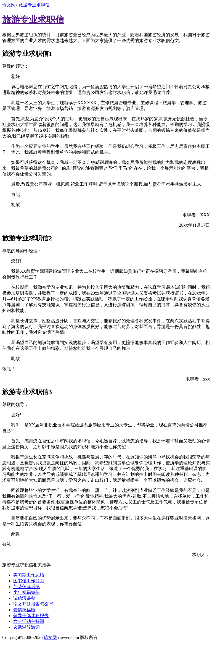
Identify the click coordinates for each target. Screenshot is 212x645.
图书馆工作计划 (28, 580)
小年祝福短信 (26, 592)
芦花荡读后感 (26, 586)
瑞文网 (8, 4)
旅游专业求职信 (34, 4)
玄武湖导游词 (26, 627)
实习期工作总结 (28, 575)
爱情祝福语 (24, 609)
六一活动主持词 (28, 621)
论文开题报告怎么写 (33, 604)
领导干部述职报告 (31, 615)
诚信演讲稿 (24, 598)
